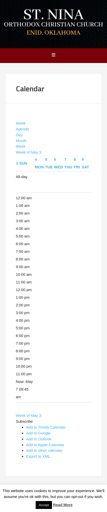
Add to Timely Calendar (46, 427)
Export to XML (38, 456)
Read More (63, 505)
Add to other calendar (44, 450)
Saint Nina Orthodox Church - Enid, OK (53, 23)
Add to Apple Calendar (45, 445)
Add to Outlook (38, 439)
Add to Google (38, 433)
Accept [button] (44, 505)
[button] (24, 421)
